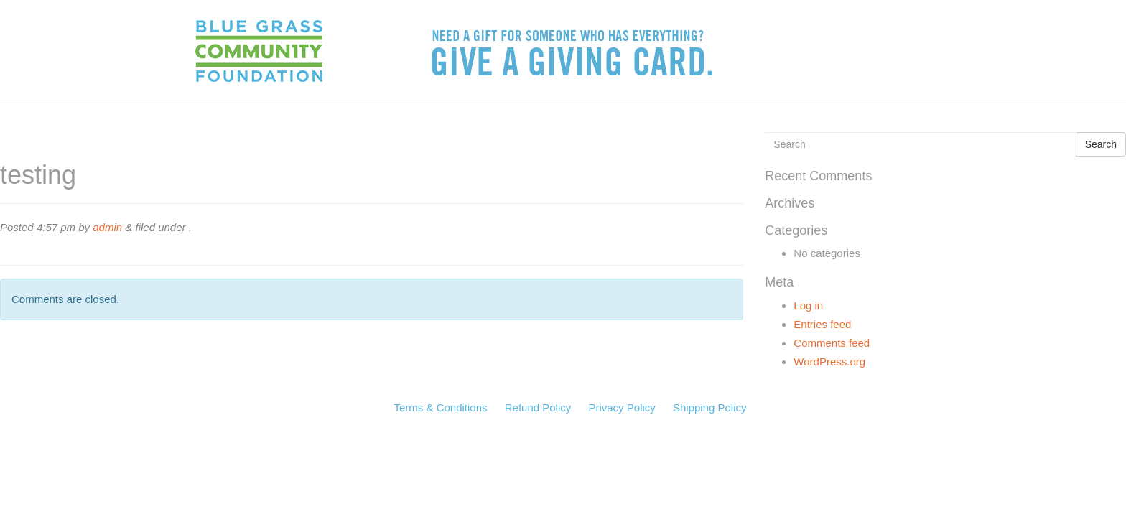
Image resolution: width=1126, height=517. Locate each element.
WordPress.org (829, 361)
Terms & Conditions (440, 407)
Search (1101, 144)
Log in (808, 305)
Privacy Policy (621, 407)
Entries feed (822, 324)
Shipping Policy (710, 407)
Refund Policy (538, 407)
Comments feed (832, 343)
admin (107, 227)
